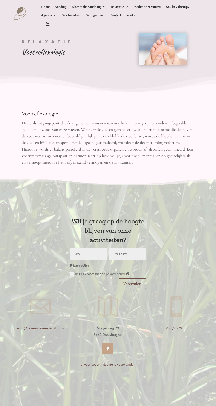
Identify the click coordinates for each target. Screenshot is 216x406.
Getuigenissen (95, 15)
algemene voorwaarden (118, 364)
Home (45, 7)
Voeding (60, 7)
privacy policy (90, 364)
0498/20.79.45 (176, 328)
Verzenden (132, 283)
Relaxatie (117, 7)
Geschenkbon (71, 15)
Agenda (46, 15)
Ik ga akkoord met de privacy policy (99, 274)
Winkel (131, 15)
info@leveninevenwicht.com (40, 328)
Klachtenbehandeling (86, 7)
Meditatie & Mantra (147, 7)
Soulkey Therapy (177, 7)
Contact (116, 15)
